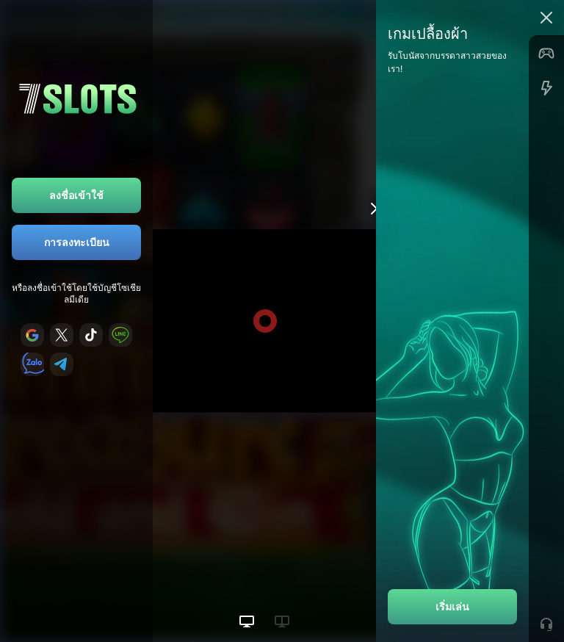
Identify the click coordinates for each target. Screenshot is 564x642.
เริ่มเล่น (452, 606)
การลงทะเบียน (76, 242)
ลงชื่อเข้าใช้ (76, 195)
